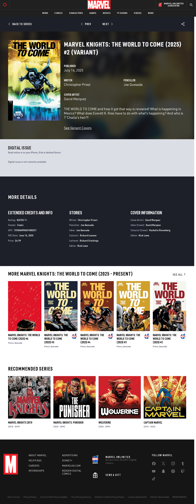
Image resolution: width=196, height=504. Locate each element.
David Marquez (75, 99)
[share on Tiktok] (154, 479)
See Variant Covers (78, 128)
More (151, 13)
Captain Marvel (153, 422)
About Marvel (38, 455)
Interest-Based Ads (159, 497)
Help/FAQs (35, 460)
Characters (76, 13)
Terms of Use (13, 497)
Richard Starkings (89, 240)
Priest (11, 342)
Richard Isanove (88, 235)
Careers (34, 465)
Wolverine (105, 422)
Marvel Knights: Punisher (68, 422)
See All (179, 274)
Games (92, 13)
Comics (58, 13)
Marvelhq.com (71, 465)
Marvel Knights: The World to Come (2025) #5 (56, 338)
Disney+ (67, 460)
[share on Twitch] (183, 472)
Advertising (70, 455)
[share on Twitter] (163, 464)
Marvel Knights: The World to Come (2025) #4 (92, 338)
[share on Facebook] (154, 464)
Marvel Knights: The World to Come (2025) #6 (24, 336)
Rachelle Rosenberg (159, 230)
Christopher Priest (77, 84)
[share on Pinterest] (173, 472)
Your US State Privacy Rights (54, 497)
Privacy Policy (30, 497)
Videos (137, 13)
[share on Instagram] (173, 464)
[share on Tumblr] (183, 464)
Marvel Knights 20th (20, 422)
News (45, 13)
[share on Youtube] (154, 472)
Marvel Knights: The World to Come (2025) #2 (164, 338)
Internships (36, 470)
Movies (107, 13)
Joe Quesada (133, 84)
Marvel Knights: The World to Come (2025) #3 (128, 338)
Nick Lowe (82, 245)
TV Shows (122, 13)
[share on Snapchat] (163, 472)
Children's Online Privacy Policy (109, 497)
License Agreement (137, 497)
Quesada (18, 342)
